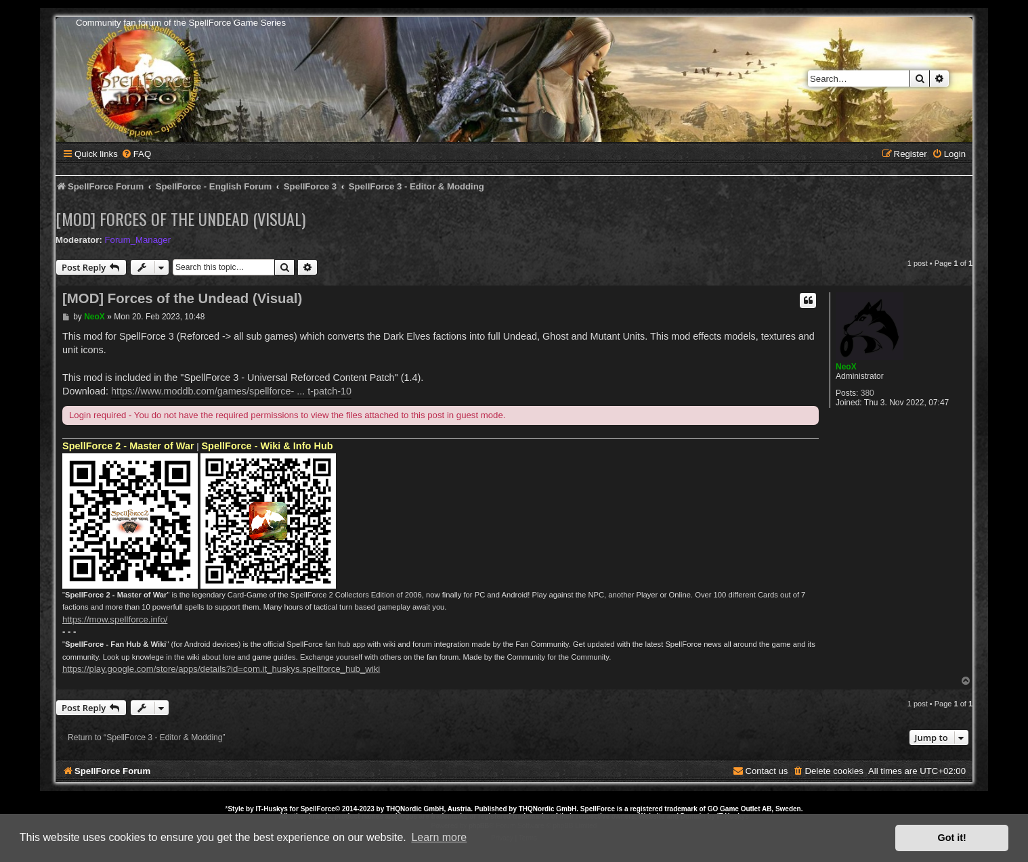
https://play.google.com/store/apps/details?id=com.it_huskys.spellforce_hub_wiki (221, 669)
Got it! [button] (952, 837)
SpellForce (318, 809)
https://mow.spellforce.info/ (114, 619)
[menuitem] (136, 154)
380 (867, 393)
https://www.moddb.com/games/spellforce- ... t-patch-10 (231, 391)
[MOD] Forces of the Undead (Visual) (180, 218)
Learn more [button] (439, 837)
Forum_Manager (138, 240)
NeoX (846, 366)
